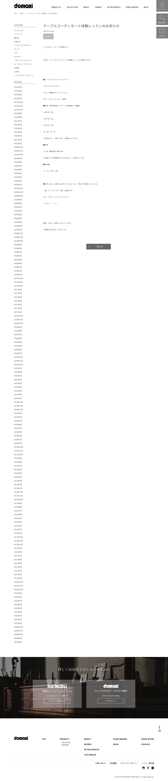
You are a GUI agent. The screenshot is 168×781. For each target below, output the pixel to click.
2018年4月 (18, 263)
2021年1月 (18, 143)
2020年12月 (18, 147)
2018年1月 (18, 274)
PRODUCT (65, 739)
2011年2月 (18, 574)
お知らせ (17, 41)
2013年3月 (18, 481)
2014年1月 (18, 443)
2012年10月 (18, 499)
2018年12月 (18, 233)
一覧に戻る (99, 246)
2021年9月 (18, 113)
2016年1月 (18, 353)
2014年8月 (18, 417)
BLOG (146, 7)
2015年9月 (18, 368)
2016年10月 (18, 323)
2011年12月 (18, 537)
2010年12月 (18, 582)
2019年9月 (18, 199)
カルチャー (48, 36)
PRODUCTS (56, 7)
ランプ (16, 49)
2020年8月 (18, 162)
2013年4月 (18, 477)
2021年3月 (18, 136)
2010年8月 (18, 597)
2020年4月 (18, 173)
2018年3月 (18, 267)
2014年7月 (18, 421)
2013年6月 (18, 469)
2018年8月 (18, 248)
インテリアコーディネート (23, 75)
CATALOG (145, 744)
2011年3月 (18, 571)
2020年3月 (18, 177)
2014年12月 (18, 402)
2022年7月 (18, 87)
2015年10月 (18, 364)
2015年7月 (18, 376)
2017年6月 (18, 297)
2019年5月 (18, 214)
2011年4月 (18, 567)
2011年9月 (18, 548)
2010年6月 (18, 604)
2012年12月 (18, 492)
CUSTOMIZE (90, 755)
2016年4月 (18, 342)
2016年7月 (18, 334)
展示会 (16, 38)
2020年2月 (18, 181)
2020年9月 (18, 158)
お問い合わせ (100, 763)
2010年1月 (18, 623)
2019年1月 (18, 229)
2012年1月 (18, 533)
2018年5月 (18, 259)
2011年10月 (18, 544)
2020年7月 (18, 166)
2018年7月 (18, 252)
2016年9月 (18, 327)
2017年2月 (18, 308)
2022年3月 (18, 94)
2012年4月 (18, 522)
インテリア (18, 34)
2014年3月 (18, 436)
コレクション (19, 30)
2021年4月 (18, 132)
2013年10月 (18, 454)
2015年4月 (18, 387)
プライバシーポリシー (129, 763)
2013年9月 (18, 458)
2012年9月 (18, 503)
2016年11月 (18, 319)
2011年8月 (18, 552)
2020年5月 (18, 169)
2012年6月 (18, 514)
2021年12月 (18, 102)
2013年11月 (18, 451)
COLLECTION (72, 7)
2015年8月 (18, 372)
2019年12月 (18, 188)
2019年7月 (18, 207)
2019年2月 (18, 226)
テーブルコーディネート (23, 64)
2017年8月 (18, 289)
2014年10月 (18, 409)
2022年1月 (18, 98)
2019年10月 (18, 196)
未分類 (16, 68)
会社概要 (113, 763)
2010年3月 (18, 615)
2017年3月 (18, 304)
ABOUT (86, 7)
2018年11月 (18, 237)
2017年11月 (18, 282)
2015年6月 (18, 379)
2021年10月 (18, 109)
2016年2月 (18, 349)
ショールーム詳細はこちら (57, 701)
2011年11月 (18, 541)
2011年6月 (18, 559)
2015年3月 (18, 391)
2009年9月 (18, 638)
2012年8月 (18, 507)
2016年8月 (18, 331)
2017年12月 (18, 278)
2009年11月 (18, 630)
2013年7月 (18, 466)
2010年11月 (18, 586)
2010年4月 (18, 612)
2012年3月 (18, 526)
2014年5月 (18, 428)
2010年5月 (18, 608)
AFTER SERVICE (113, 7)
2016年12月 (18, 316)
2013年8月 (18, 462)
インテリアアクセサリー (23, 45)
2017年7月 (18, 293)
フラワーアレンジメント (23, 60)
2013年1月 (18, 488)
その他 (16, 71)
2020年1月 (18, 184)
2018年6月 (18, 256)
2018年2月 (18, 271)
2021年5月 (18, 128)
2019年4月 (18, 218)
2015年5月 (18, 383)
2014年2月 (18, 439)
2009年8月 (18, 642)
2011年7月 (18, 555)
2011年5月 (18, 563)
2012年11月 (18, 496)
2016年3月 (18, 346)
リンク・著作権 (148, 763)
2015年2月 (18, 394)
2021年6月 (18, 124)
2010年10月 (18, 589)
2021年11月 (18, 106)
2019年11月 (18, 192)
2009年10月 (18, 634)
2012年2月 (18, 529)
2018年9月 (18, 244)
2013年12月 (18, 447)
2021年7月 (18, 121)
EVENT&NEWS (132, 7)
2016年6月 (18, 338)
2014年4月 (18, 432)
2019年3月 (18, 222)
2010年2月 (18, 619)
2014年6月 (18, 424)
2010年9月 (18, 593)
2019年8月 (18, 203)
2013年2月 (18, 484)
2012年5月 (18, 518)
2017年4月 (18, 301)
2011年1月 (18, 578)
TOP (15, 13)
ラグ (15, 53)
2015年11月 (18, 361)
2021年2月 (18, 139)
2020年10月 (18, 154)
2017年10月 (18, 286)
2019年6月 (18, 211)
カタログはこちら (110, 701)
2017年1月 (18, 312)
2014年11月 (18, 406)
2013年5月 (18, 473)
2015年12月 (18, 357)
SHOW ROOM (147, 739)
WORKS (98, 7)
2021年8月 (18, 117)
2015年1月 (18, 398)
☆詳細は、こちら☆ (50, 203)
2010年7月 (18, 601)
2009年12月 (18, 627)
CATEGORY (65, 745)
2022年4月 (18, 91)
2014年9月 (18, 413)
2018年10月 (18, 241)
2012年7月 (18, 511)
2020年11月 (18, 151)
